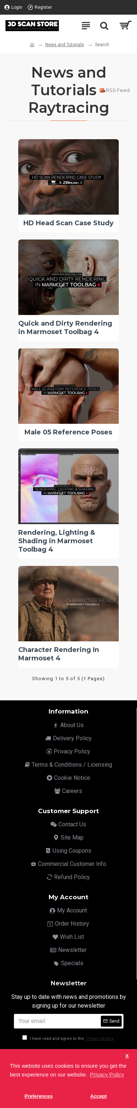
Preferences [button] (38, 1096)
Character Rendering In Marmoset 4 (58, 654)
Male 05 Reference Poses (68, 432)
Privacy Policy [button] (107, 1074)
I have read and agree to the (68, 1038)
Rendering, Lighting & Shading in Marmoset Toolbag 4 (56, 541)
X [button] (127, 1056)
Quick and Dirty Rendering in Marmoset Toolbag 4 (65, 327)
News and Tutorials (64, 44)
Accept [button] (98, 1096)
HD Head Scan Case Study (68, 223)
